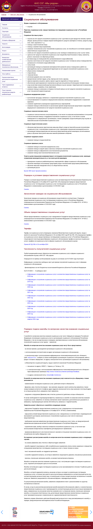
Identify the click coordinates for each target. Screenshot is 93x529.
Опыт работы (6, 74)
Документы (6, 54)
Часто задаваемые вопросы (8, 86)
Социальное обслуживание (6, 36)
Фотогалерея (6, 47)
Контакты (5, 28)
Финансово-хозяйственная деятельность (6, 59)
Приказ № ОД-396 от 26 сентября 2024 (36, 244)
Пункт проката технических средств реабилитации (8, 92)
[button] (91, 512)
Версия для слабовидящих (11, 19)
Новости (4, 44)
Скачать (26, 189)
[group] (15, 512)
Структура (5, 31)
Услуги (4, 50)
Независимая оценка (8, 70)
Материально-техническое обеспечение (10, 66)
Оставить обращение (8, 40)
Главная (4, 24)
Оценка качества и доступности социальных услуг (10, 79)
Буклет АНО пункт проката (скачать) (35, 171)
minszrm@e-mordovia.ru (54, 375)
